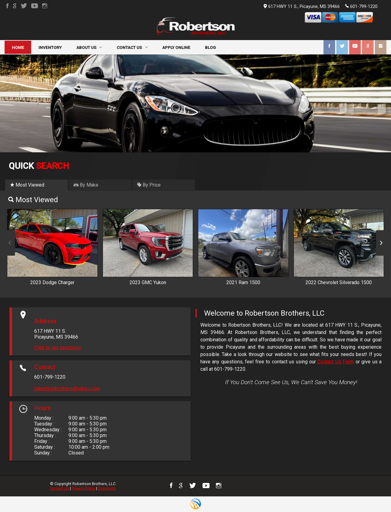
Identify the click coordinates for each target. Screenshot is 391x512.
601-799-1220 (361, 6)
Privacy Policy (83, 488)
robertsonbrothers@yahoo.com (67, 388)
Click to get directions (57, 348)
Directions (107, 488)
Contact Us (59, 488)
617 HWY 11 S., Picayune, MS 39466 (302, 6)
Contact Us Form (335, 362)
